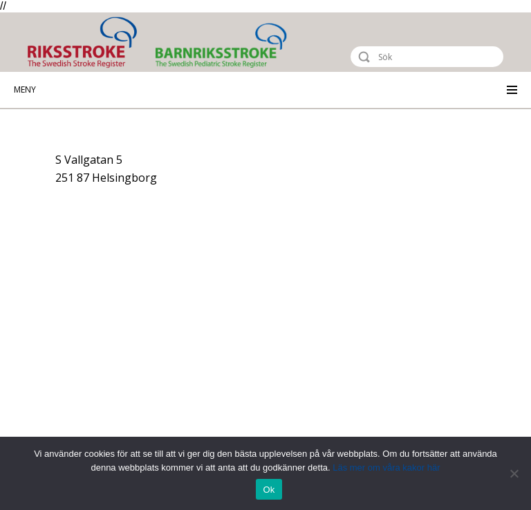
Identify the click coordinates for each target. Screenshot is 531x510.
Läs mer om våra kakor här (386, 467)
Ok (268, 489)
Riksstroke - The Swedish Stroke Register (94, 42)
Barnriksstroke (277, 45)
